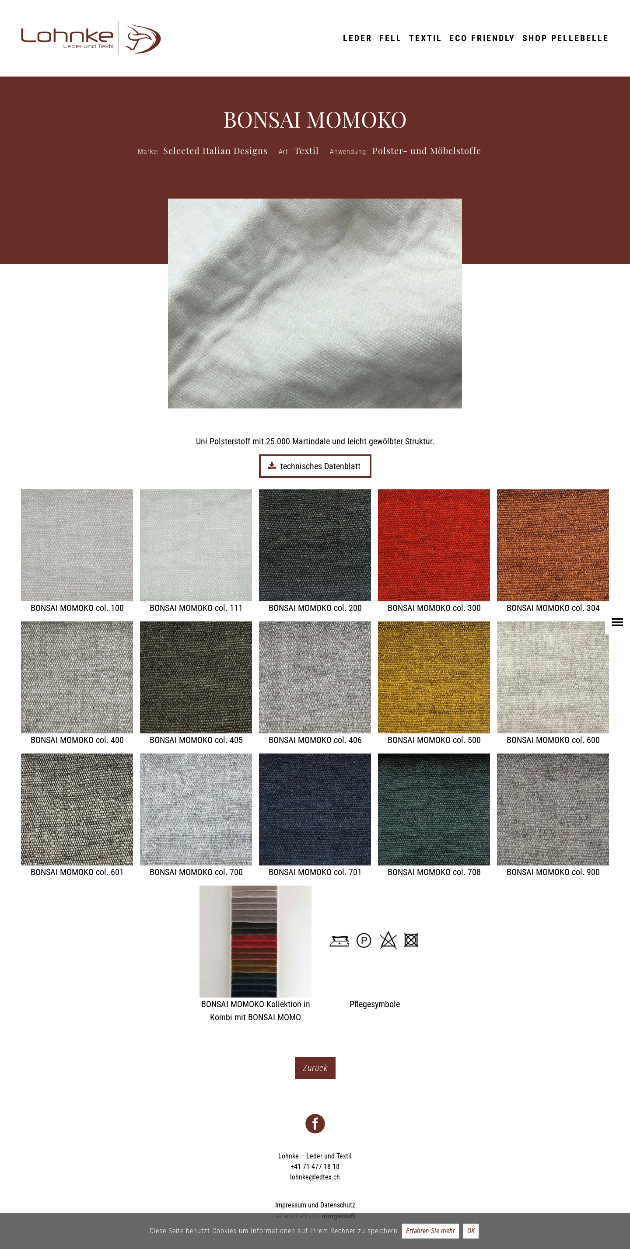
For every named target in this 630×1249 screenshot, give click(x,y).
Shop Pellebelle (565, 38)
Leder (357, 38)
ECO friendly (482, 38)
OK (471, 1231)
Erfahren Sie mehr (430, 1231)
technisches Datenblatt (315, 466)
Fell (390, 38)
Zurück (315, 1068)
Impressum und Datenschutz (315, 1205)
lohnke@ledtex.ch (315, 1177)
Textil (425, 38)
